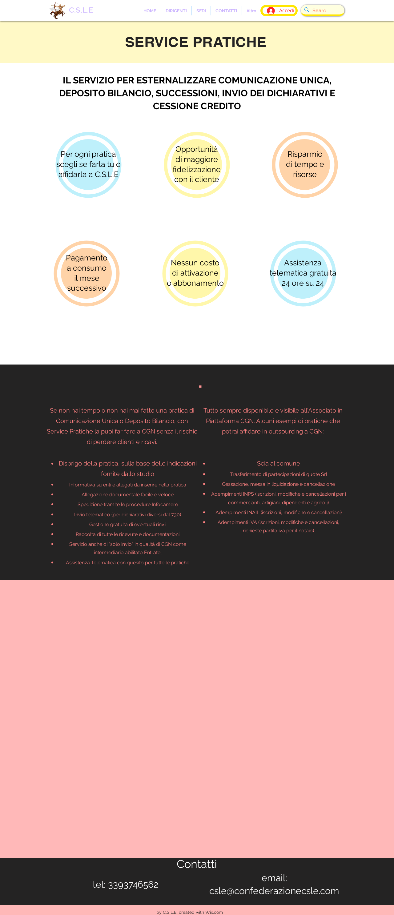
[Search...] (322, 11)
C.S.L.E (81, 10)
